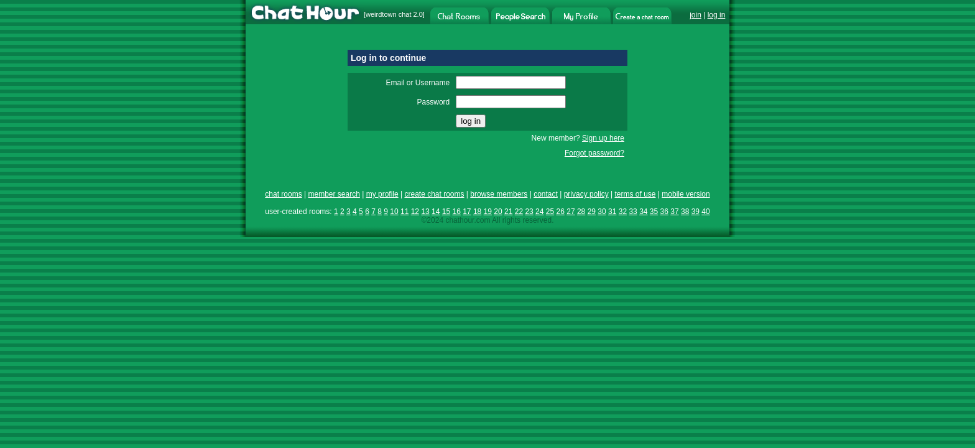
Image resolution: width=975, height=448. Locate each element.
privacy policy (586, 194)
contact (546, 194)
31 (612, 211)
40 (705, 211)
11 (404, 211)
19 (488, 211)
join (695, 15)
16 (456, 211)
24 (539, 211)
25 (550, 211)
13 (425, 211)
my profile (382, 194)
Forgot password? (594, 153)
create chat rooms (434, 194)
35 (654, 211)
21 (508, 211)
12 (415, 211)
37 (674, 211)
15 (446, 211)
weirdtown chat (388, 14)
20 (498, 211)
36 (664, 211)
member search (333, 194)
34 (643, 211)
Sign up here (603, 138)
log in (717, 15)
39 (695, 211)
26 (561, 211)
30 (602, 211)
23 (529, 211)
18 (477, 211)
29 (592, 211)
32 (623, 211)
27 (570, 211)
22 (519, 211)
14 (436, 211)
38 (685, 211)
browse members (498, 194)
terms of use (634, 194)
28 (581, 211)
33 (633, 211)
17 (467, 211)
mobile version (685, 194)
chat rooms (283, 194)
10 (394, 211)
